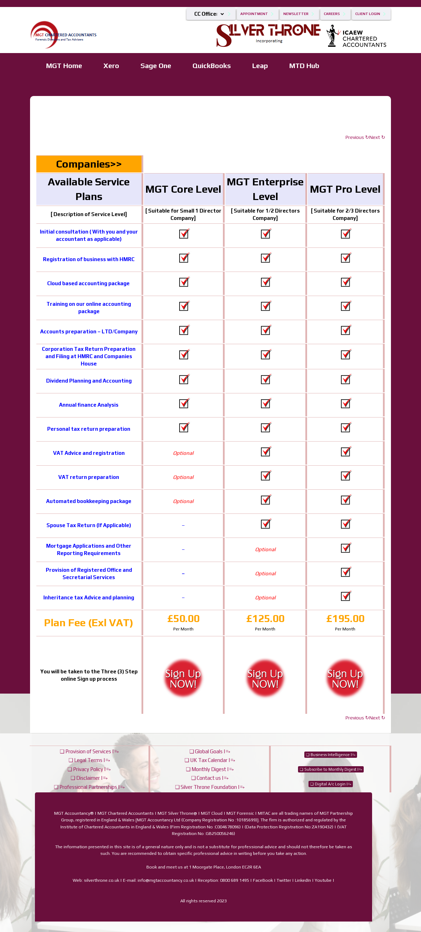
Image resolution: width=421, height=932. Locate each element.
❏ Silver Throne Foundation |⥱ (210, 787)
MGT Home (64, 65)
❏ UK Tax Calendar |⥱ (209, 760)
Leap (260, 65)
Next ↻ (377, 137)
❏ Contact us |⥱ (209, 778)
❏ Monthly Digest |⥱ (210, 769)
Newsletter (296, 14)
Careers (332, 14)
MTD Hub (304, 65)
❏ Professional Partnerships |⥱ (89, 787)
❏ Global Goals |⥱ (209, 751)
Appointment (254, 14)
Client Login (367, 14)
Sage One (155, 65)
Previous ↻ (357, 137)
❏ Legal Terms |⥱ (89, 760)
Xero (111, 65)
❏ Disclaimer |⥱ (89, 778)
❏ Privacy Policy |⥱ (89, 769)
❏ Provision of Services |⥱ (89, 751)
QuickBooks (212, 65)
